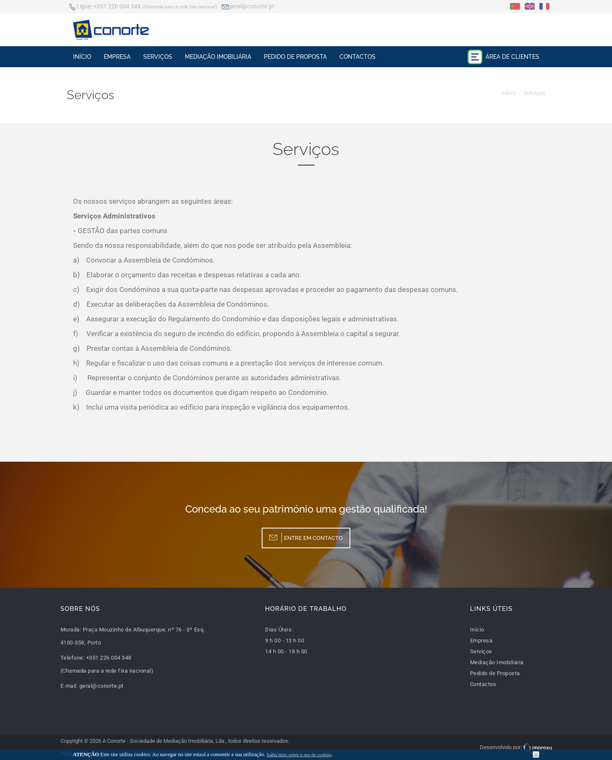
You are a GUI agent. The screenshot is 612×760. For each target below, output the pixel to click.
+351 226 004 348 (143, 7)
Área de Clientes (503, 57)
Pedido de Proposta (295, 56)
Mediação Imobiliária (218, 56)
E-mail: (69, 686)
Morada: (70, 629)
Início (82, 56)
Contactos (357, 56)
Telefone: (72, 658)
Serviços (157, 56)
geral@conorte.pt (248, 7)
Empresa (117, 56)
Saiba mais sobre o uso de (299, 754)
